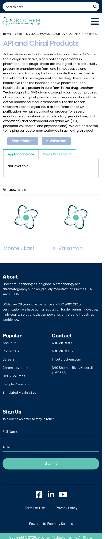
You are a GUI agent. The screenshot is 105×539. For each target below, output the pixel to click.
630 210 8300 (62, 343)
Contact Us (11, 351)
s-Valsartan (56, 141)
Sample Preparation (17, 384)
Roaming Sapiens (60, 524)
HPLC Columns (14, 376)
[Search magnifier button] (95, 7)
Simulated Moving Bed (19, 392)
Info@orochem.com (66, 359)
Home (7, 34)
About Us (9, 343)
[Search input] (48, 6)
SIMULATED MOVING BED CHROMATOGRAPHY (53, 34)
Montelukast (23, 141)
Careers (9, 359)
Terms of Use (35, 508)
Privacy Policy (66, 508)
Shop (18, 34)
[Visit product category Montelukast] (26, 223)
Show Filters (14, 190)
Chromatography (15, 368)
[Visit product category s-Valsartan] (76, 223)
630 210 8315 (62, 351)
